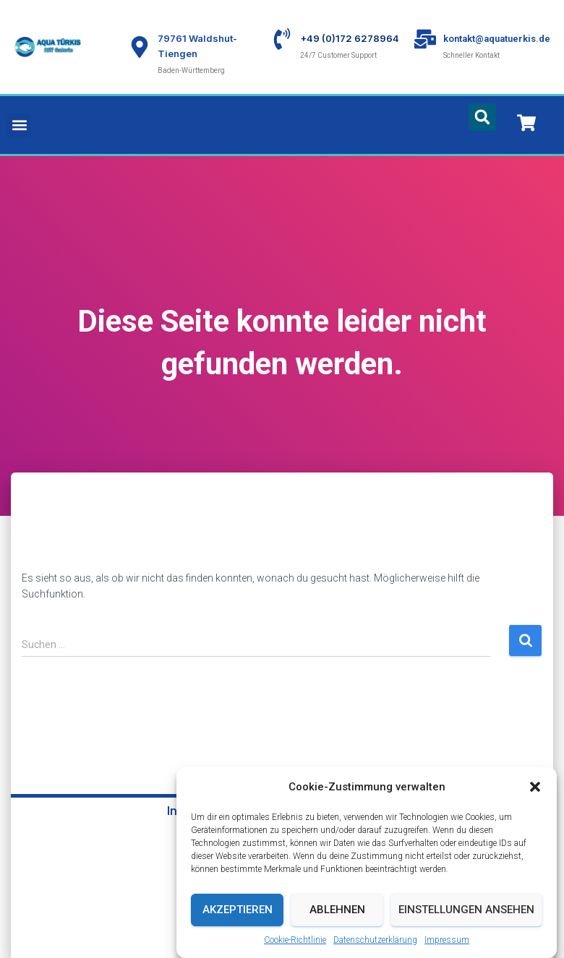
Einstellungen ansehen (466, 911)
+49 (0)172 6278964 (349, 38)
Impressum (446, 941)
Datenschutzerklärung (375, 941)
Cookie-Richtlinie (295, 941)
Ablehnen (337, 911)
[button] (535, 789)
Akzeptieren (237, 911)
